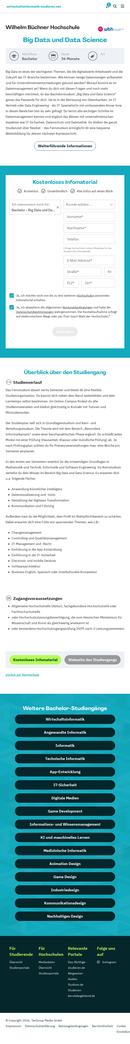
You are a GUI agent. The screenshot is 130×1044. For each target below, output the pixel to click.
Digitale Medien (65, 797)
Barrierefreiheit (102, 1026)
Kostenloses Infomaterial (35, 659)
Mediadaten (47, 962)
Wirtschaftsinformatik (65, 719)
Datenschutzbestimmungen (34, 312)
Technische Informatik (65, 758)
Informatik (65, 745)
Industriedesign (65, 889)
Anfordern (65, 331)
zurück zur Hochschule (22, 675)
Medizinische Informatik (65, 850)
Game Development (65, 811)
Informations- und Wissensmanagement (65, 824)
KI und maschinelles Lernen (65, 837)
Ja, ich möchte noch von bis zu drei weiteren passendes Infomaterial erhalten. (63, 298)
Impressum (13, 1026)
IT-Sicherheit (65, 784)
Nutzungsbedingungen (77, 307)
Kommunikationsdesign (65, 903)
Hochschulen (85, 295)
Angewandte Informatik (65, 732)
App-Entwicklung (65, 771)
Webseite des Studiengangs (92, 659)
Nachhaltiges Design (65, 916)
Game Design (65, 876)
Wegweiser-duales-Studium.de (76, 978)
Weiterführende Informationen (65, 145)
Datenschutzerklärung (40, 1026)
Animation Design (65, 863)
